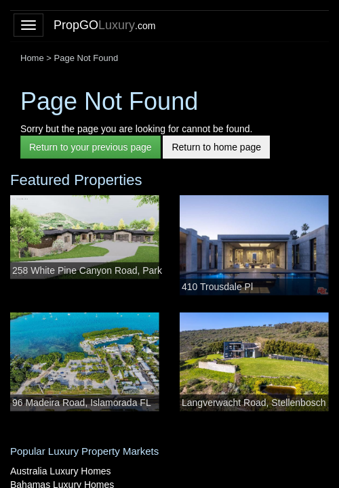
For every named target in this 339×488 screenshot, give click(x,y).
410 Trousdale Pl (217, 286)
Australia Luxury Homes (60, 471)
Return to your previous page (90, 147)
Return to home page (216, 147)
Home (32, 58)
